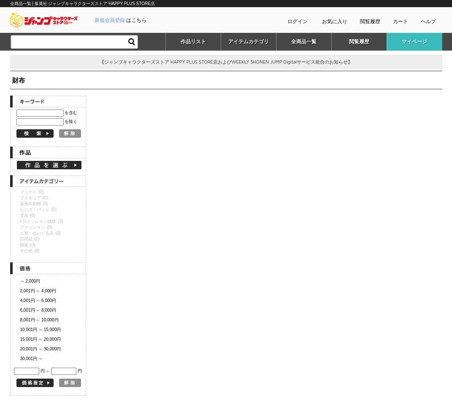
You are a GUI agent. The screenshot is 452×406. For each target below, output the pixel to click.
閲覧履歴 (370, 21)
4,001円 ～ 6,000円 (38, 300)
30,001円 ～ (31, 358)
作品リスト (193, 42)
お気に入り (334, 21)
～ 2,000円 (30, 281)
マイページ (414, 42)
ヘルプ (428, 21)
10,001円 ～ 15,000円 (40, 329)
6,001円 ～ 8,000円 (38, 310)
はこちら (120, 20)
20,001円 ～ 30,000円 (40, 349)
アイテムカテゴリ (248, 42)
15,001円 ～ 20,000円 (40, 339)
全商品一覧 (304, 42)
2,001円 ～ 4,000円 (38, 290)
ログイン (297, 21)
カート (400, 21)
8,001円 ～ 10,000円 (39, 320)
